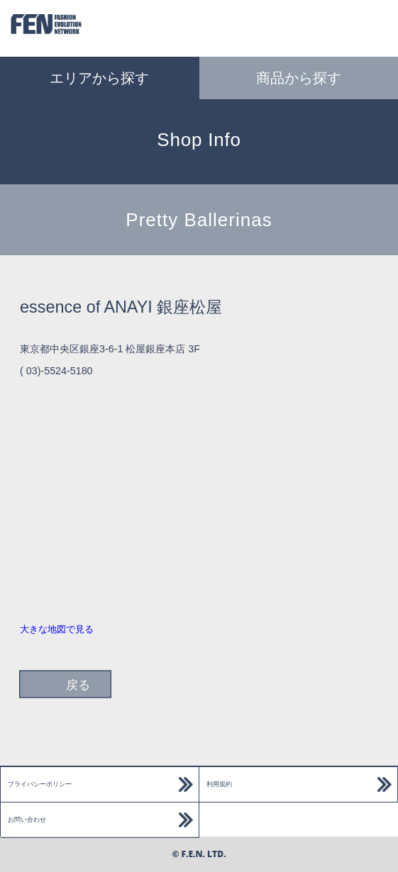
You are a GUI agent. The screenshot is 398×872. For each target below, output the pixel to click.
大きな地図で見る (57, 629)
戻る (78, 685)
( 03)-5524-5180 (56, 370)
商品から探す (298, 78)
